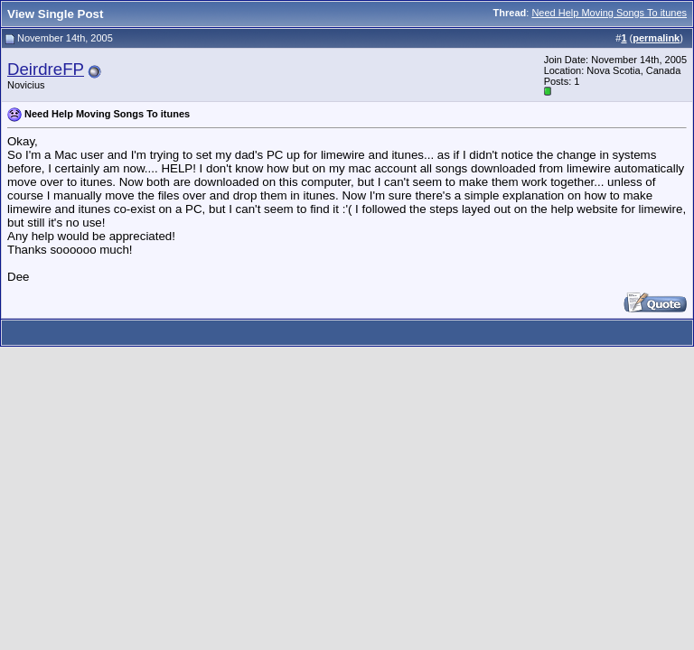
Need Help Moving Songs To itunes (609, 12)
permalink (656, 37)
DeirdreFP (45, 69)
